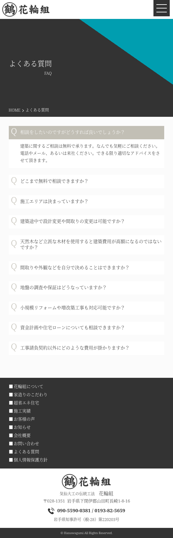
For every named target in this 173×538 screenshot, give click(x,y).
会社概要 (22, 435)
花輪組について (28, 386)
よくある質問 (26, 451)
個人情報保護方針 (31, 460)
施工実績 (22, 411)
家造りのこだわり (31, 394)
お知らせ (22, 427)
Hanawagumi (73, 533)
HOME (15, 110)
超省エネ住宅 (26, 403)
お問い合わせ (26, 443)
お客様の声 (24, 419)
